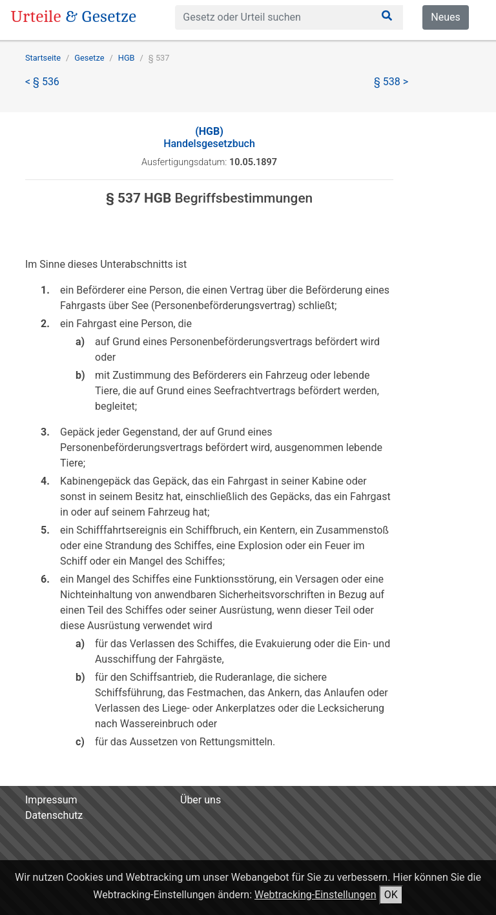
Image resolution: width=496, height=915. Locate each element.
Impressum (51, 800)
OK (391, 895)
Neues (445, 17)
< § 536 (42, 81)
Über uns (200, 800)
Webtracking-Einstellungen (315, 895)
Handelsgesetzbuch (209, 137)
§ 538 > (391, 81)
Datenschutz (54, 815)
